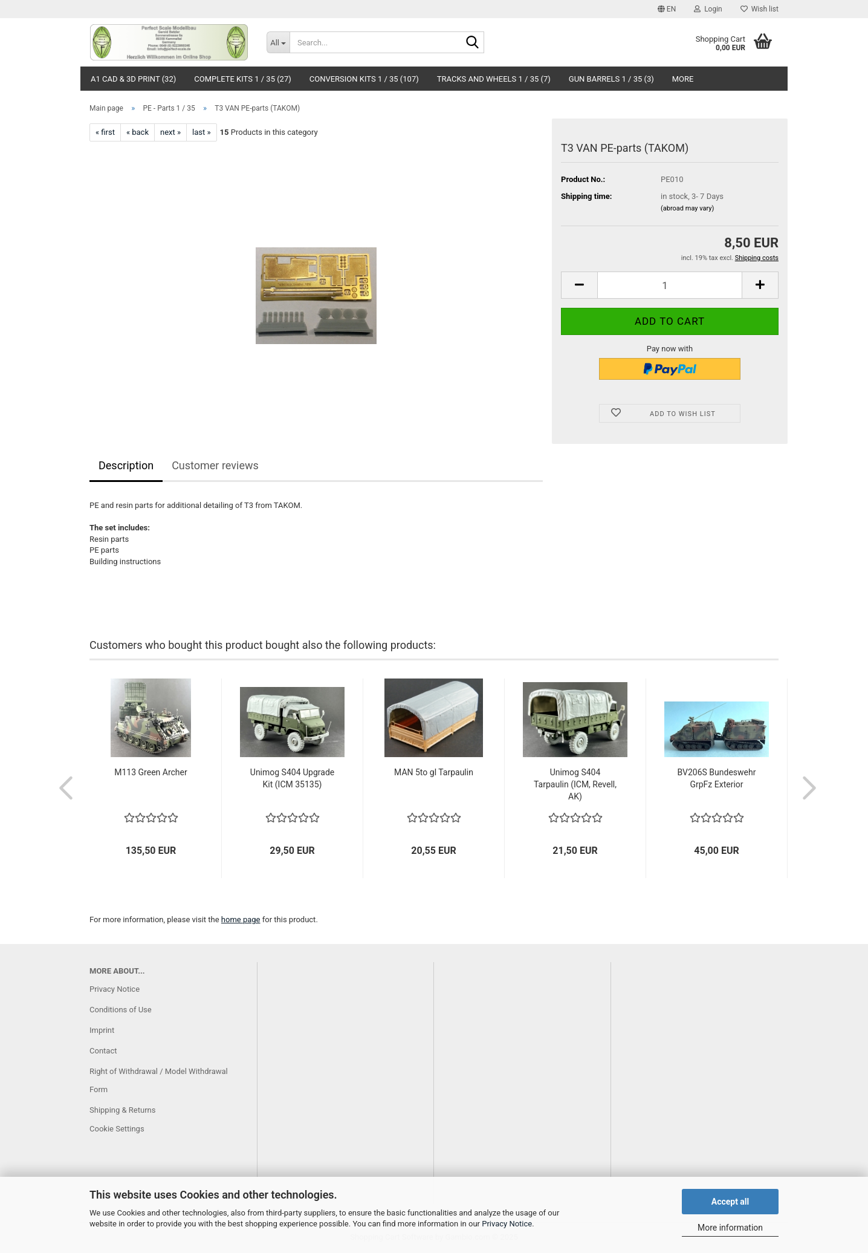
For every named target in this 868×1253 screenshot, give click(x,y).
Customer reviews (215, 465)
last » (201, 132)
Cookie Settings (116, 1128)
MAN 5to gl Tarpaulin (433, 772)
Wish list (759, 9)
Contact (103, 1050)
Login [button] (708, 9)
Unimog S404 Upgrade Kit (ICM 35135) (292, 778)
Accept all (730, 1201)
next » (170, 132)
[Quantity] (669, 285)
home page (241, 919)
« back (137, 132)
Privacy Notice (507, 1223)
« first (105, 132)
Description (126, 465)
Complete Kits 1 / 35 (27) (242, 78)
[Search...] (278, 42)
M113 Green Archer (150, 772)
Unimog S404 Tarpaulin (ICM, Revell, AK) (575, 784)
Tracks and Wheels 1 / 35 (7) (494, 78)
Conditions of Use (120, 1009)
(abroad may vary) (687, 208)
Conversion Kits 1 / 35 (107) (364, 78)
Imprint (101, 1030)
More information (730, 1227)
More (683, 78)
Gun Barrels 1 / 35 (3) (611, 78)
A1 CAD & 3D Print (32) (133, 78)
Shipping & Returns (122, 1110)
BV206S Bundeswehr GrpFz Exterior (717, 778)
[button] (667, 9)
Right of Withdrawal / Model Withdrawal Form (158, 1080)
